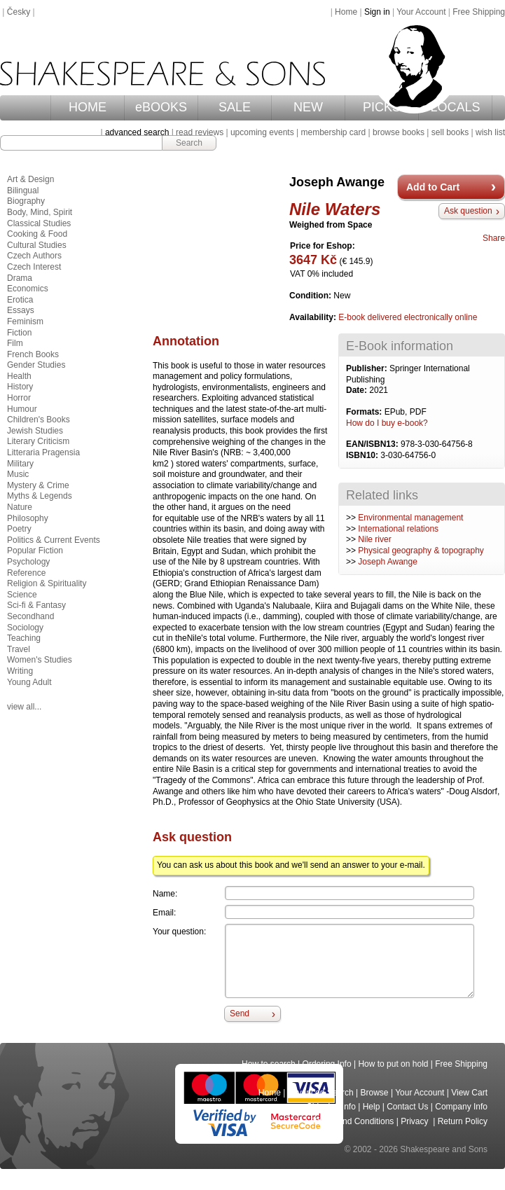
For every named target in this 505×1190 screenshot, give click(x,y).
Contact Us (407, 1107)
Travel (18, 649)
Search (189, 143)
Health (19, 376)
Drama (19, 278)
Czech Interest (34, 267)
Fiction (19, 333)
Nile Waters (334, 209)
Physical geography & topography (420, 550)
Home (346, 12)
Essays (20, 310)
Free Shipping (478, 12)
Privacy (416, 1121)
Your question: (179, 931)
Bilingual (23, 190)
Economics (27, 288)
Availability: (313, 317)
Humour (22, 409)
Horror (19, 398)
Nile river (374, 539)
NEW (308, 107)
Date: (357, 390)
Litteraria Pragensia (43, 452)
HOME (87, 107)
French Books (33, 354)
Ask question (468, 211)
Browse (375, 1093)
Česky (18, 12)
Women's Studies (39, 660)
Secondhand (30, 616)
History (20, 387)
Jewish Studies (35, 431)
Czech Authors (34, 256)
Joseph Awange (387, 562)
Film (15, 343)
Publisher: (367, 368)
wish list (490, 132)
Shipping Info (331, 1107)
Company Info (461, 1107)
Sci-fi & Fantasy (36, 605)
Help (371, 1107)
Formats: (365, 412)
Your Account (420, 12)
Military (20, 464)
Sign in (377, 12)
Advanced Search (320, 1093)
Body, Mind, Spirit (39, 212)
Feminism (25, 321)
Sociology (25, 627)
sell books (450, 132)
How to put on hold (393, 1064)
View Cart (469, 1093)
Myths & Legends (39, 496)
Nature (19, 507)
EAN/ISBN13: (373, 444)
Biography (26, 201)
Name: (165, 894)
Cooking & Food (37, 234)
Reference (26, 573)
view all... (24, 707)
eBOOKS (161, 107)
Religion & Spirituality (46, 583)
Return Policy (462, 1121)
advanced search (137, 132)
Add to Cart (432, 187)
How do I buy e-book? (387, 423)
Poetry (19, 529)
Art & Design (30, 179)
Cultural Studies (37, 245)
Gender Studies (36, 365)
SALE (235, 107)
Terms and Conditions (353, 1121)
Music (18, 474)
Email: (164, 913)
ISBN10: (363, 455)
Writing (20, 671)
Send (239, 1013)
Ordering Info (327, 1064)
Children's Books (38, 419)
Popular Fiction (35, 550)
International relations (398, 529)
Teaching (24, 638)
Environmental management (410, 518)
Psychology (28, 562)
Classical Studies (39, 223)
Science (22, 595)
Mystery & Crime (38, 485)
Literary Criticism (38, 441)
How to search (269, 1064)
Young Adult (29, 682)
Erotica (20, 300)
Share (494, 238)
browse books (398, 132)
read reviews (199, 132)
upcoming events (262, 132)
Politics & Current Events (53, 540)
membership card (333, 132)
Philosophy (27, 518)
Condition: (311, 295)
